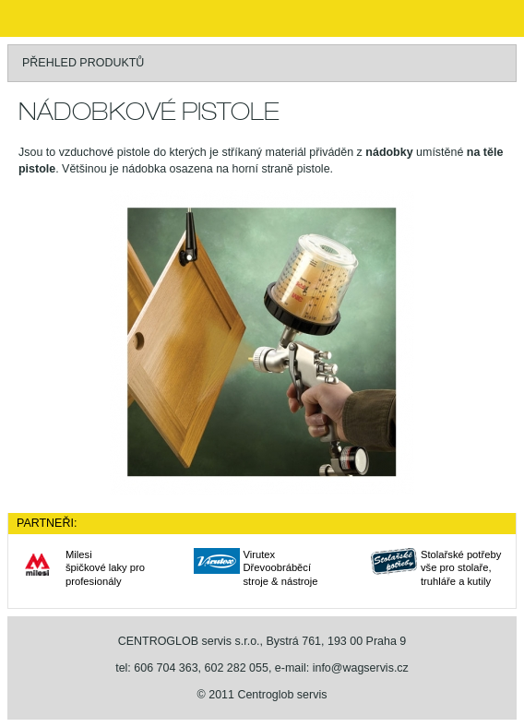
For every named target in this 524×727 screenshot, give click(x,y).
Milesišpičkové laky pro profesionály (105, 568)
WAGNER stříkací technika (37, 18)
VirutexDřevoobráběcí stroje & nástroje (281, 568)
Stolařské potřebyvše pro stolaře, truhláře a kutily (461, 568)
